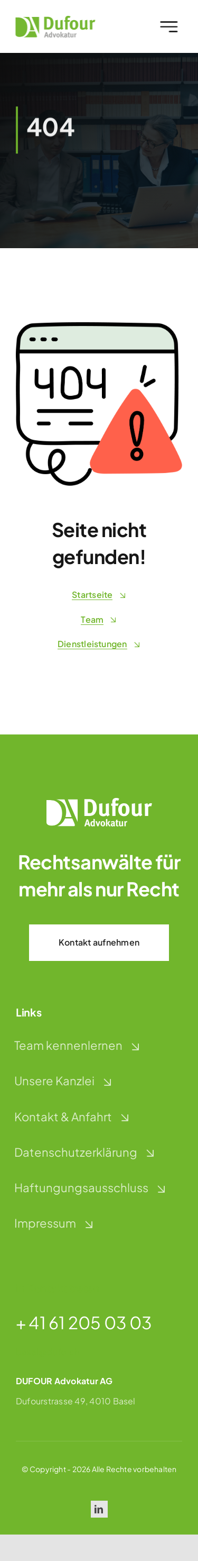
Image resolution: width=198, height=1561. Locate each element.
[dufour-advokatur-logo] (53, 19)
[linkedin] (99, 1509)
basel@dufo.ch (47, 1351)
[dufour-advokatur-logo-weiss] (99, 801)
